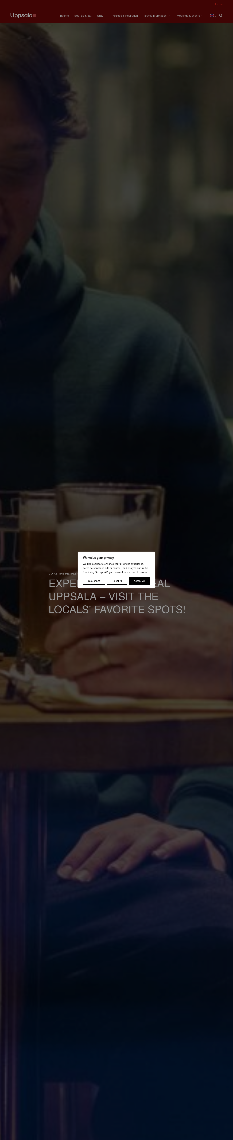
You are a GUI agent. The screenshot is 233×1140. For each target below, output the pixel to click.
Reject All (117, 581)
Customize (94, 581)
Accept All (139, 581)
